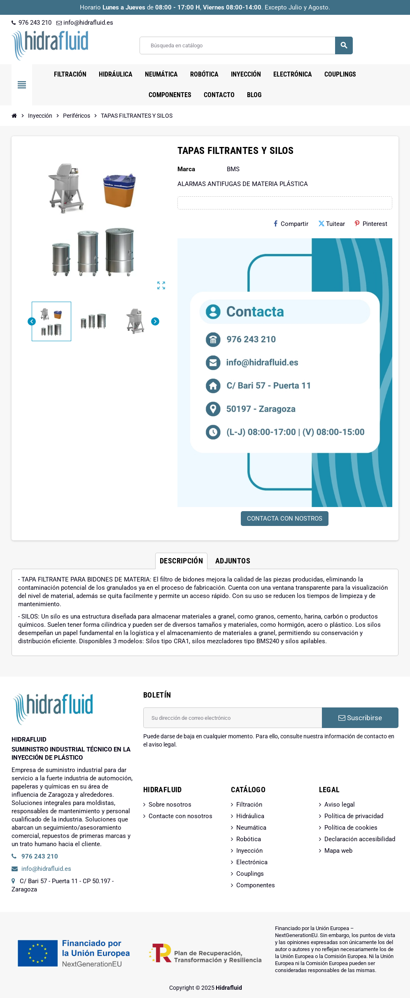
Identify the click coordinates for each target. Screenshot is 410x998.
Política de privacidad (353, 816)
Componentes (255, 885)
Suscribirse (360, 718)
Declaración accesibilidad (359, 839)
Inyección (249, 850)
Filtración (249, 804)
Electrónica (252, 862)
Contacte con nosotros (180, 816)
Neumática (251, 827)
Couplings (250, 873)
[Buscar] (246, 45)
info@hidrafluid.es (84, 22)
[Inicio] (14, 115)
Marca (186, 169)
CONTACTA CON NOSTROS (284, 518)
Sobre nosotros (170, 804)
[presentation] (205, 770)
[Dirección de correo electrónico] (232, 717)
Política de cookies (350, 827)
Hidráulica (250, 816)
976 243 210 (31, 22)
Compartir (291, 224)
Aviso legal (339, 804)
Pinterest (371, 224)
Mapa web (338, 850)
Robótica (248, 839)
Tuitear (331, 224)
